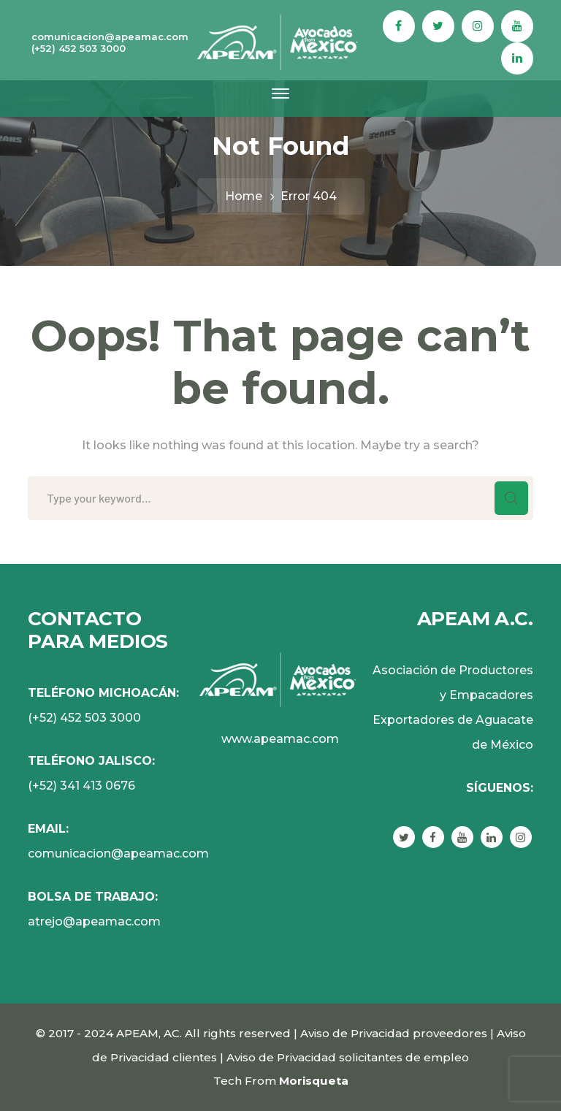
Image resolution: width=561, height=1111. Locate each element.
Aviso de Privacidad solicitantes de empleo (347, 1057)
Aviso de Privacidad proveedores (393, 1033)
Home (243, 196)
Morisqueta (313, 1081)
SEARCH (511, 498)
